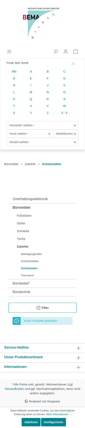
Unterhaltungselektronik (30, 199)
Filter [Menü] (42, 306)
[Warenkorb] (76, 51)
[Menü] (9, 51)
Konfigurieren (53, 422)
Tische (21, 239)
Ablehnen (31, 422)
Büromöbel (21, 207)
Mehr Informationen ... (58, 414)
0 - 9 (64, 113)
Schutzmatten (29, 268)
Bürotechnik (21, 292)
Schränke (23, 231)
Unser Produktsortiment (23, 357)
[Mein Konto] (66, 51)
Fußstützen (24, 215)
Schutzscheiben (30, 261)
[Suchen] (56, 51)
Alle (14, 71)
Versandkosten (14, 389)
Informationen (15, 367)
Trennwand (27, 275)
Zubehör (23, 246)
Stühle (21, 223)
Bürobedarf (21, 283)
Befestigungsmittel (31, 254)
